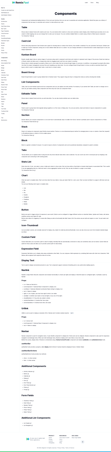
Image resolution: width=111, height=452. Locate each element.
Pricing (50, 439)
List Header (27, 423)
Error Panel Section (29, 385)
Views (2, 47)
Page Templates (5, 31)
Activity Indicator (29, 371)
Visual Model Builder (6, 38)
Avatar (2, 65)
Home (50, 437)
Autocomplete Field (5, 63)
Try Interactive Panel (28, 110)
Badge (2, 67)
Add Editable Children (6, 15)
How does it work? (64, 437)
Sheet (2, 96)
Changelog (51, 442)
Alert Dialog (4, 60)
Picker (26, 387)
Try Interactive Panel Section (30, 121)
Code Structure (4, 33)
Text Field (3, 108)
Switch (2, 101)
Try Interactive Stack (28, 135)
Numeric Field (4, 84)
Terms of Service (69, 448)
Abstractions (4, 120)
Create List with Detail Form (7, 10)
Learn (86, 2)
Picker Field (4, 87)
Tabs (2, 106)
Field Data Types (5, 40)
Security (3, 35)
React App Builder (76, 437)
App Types (3, 28)
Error (26, 380)
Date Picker (4, 79)
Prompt (26, 389)
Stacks (2, 23)
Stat (2, 92)
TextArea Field (4, 111)
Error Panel (27, 382)
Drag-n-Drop (4, 52)
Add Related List (5, 12)
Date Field (3, 77)
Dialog (2, 82)
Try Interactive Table (28, 36)
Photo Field (4, 89)
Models (3, 43)
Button (2, 70)
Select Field (4, 94)
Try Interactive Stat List (28, 170)
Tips (2, 117)
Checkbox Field (5, 75)
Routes (3, 45)
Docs (92, 2)
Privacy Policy (61, 448)
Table (2, 104)
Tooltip (3, 113)
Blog (97, 2)
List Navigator (28, 425)
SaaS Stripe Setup (5, 26)
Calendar (3, 72)
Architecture (4, 21)
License (51, 441)
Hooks (2, 50)
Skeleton (3, 99)
